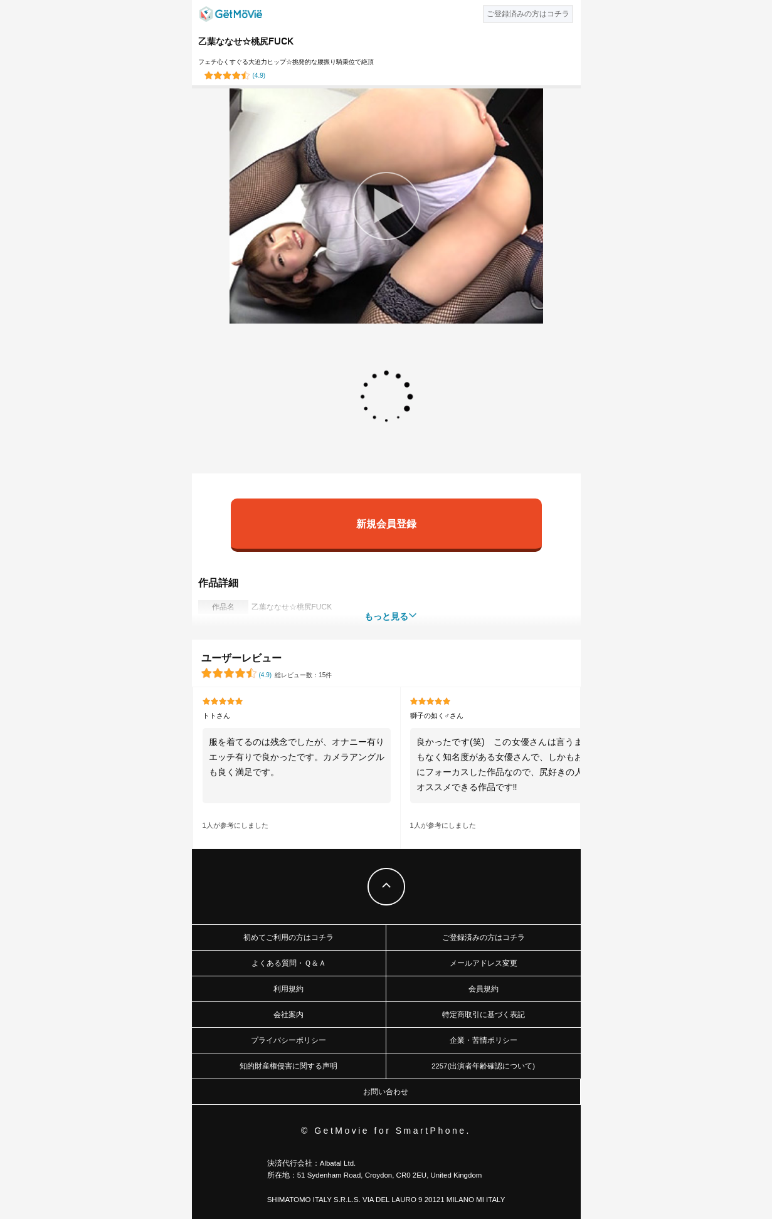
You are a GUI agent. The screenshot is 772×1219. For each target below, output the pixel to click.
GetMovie (230, 14)
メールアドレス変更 (483, 963)
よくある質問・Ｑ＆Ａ (288, 963)
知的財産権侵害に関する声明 (288, 1066)
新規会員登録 (386, 523)
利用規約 (288, 988)
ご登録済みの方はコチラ (483, 937)
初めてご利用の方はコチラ (288, 937)
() (259, 75)
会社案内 (288, 1014)
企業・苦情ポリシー (483, 1040)
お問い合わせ (385, 1091)
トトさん (216, 715)
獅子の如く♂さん (436, 715)
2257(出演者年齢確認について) (483, 1066)
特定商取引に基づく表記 (483, 1014)
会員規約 (483, 988)
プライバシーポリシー (288, 1040)
